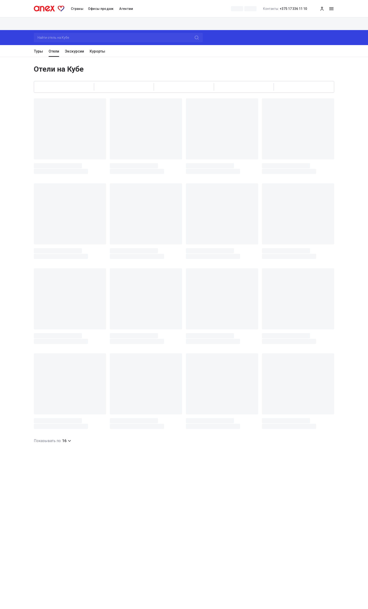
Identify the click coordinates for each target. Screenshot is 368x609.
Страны (77, 9)
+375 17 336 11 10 (285, 8)
